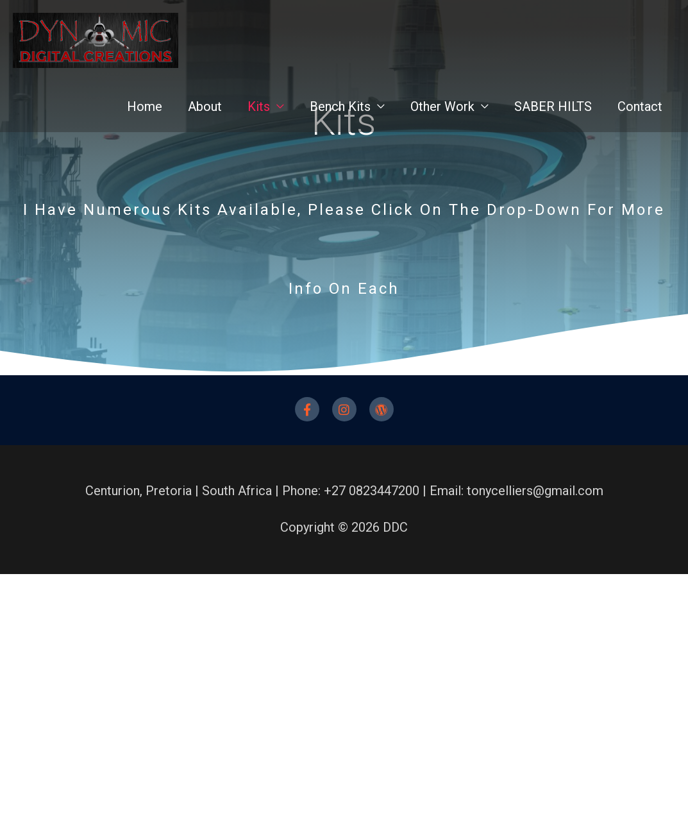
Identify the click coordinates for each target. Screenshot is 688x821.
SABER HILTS (553, 114)
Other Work (442, 114)
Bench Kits (340, 114)
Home (144, 114)
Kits (259, 114)
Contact (639, 114)
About (205, 114)
